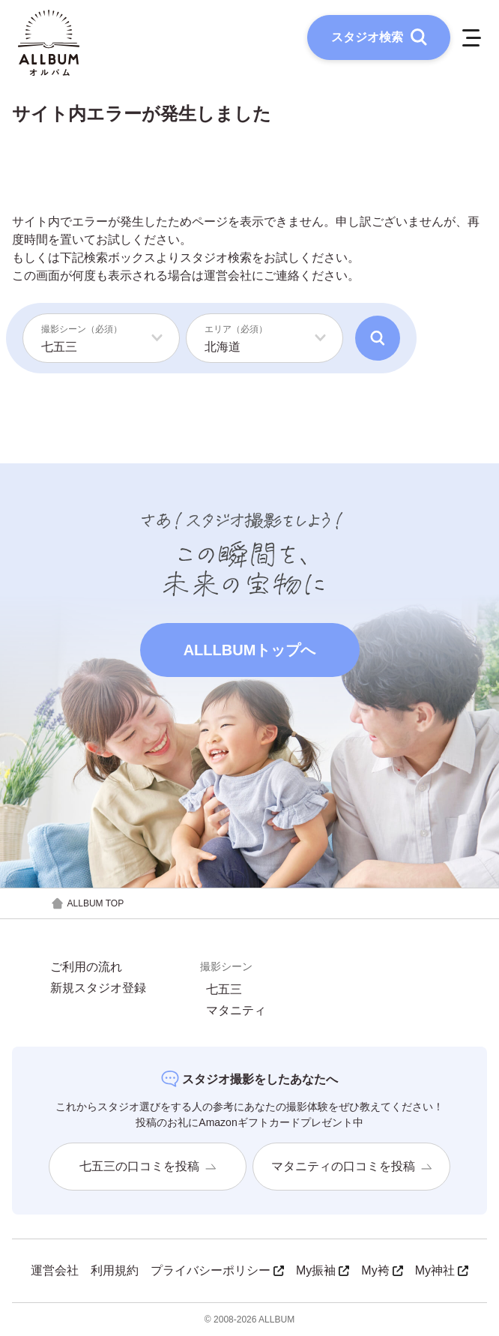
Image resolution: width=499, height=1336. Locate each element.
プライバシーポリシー (217, 1270)
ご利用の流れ (86, 967)
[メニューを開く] (471, 37)
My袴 (381, 1270)
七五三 (224, 990)
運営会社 (228, 275)
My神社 (441, 1270)
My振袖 (322, 1270)
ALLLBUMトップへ (250, 650)
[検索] (377, 338)
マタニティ (236, 1011)
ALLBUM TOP (87, 903)
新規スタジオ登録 (98, 988)
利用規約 (115, 1270)
